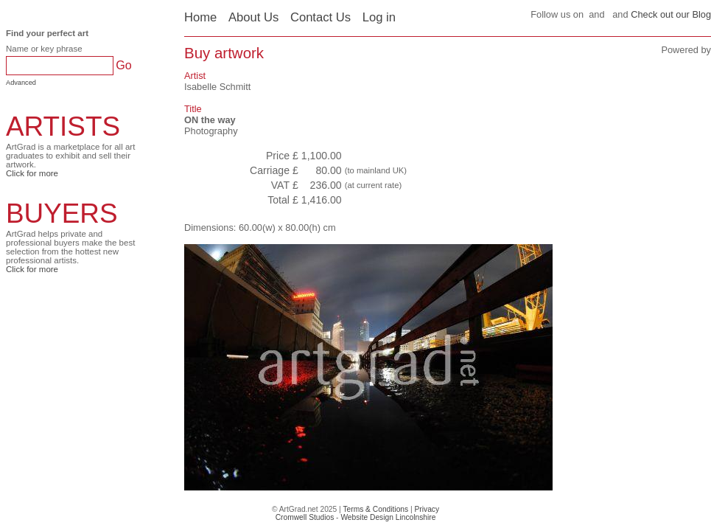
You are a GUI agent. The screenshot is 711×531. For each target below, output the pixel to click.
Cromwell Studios (305, 517)
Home (200, 17)
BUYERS (62, 213)
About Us (253, 17)
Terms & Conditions (375, 509)
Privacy (427, 509)
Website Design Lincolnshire (387, 517)
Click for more (32, 173)
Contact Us (320, 17)
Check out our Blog (671, 14)
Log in (379, 17)
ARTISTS (63, 126)
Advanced (21, 82)
